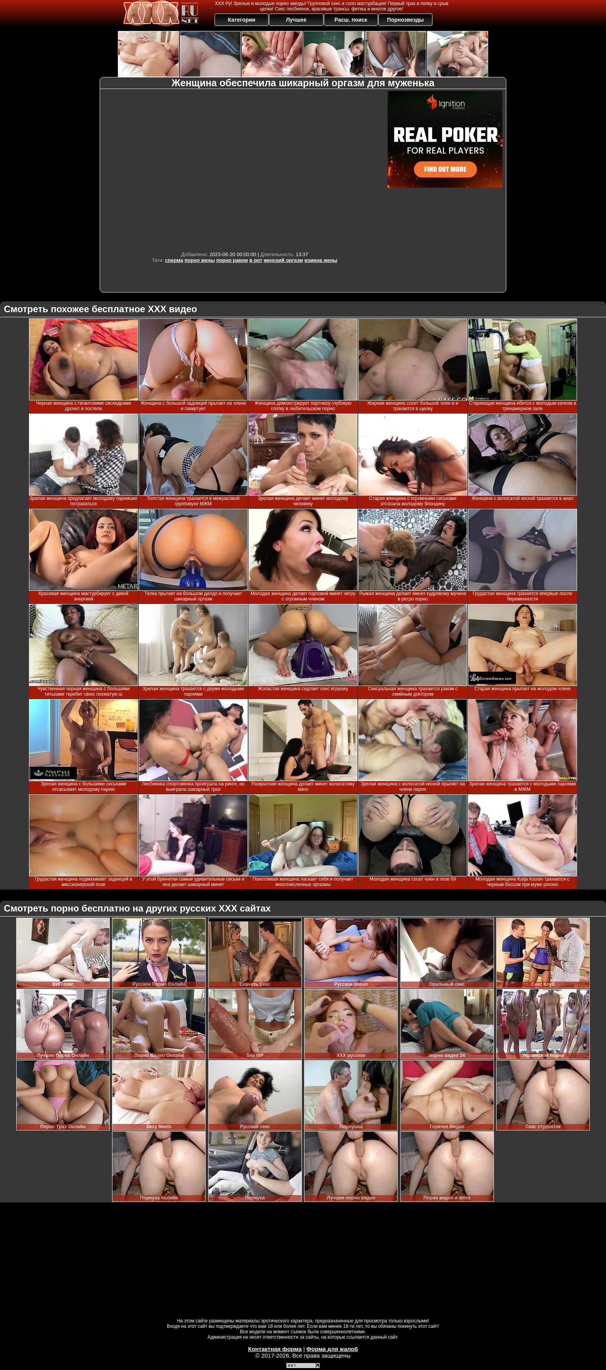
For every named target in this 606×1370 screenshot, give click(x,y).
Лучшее (296, 20)
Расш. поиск (350, 20)
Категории (241, 20)
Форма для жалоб (332, 1349)
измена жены (321, 260)
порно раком (232, 260)
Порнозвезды (405, 20)
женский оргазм (283, 260)
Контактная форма (275, 1349)
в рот (255, 260)
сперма (174, 260)
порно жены (199, 260)
